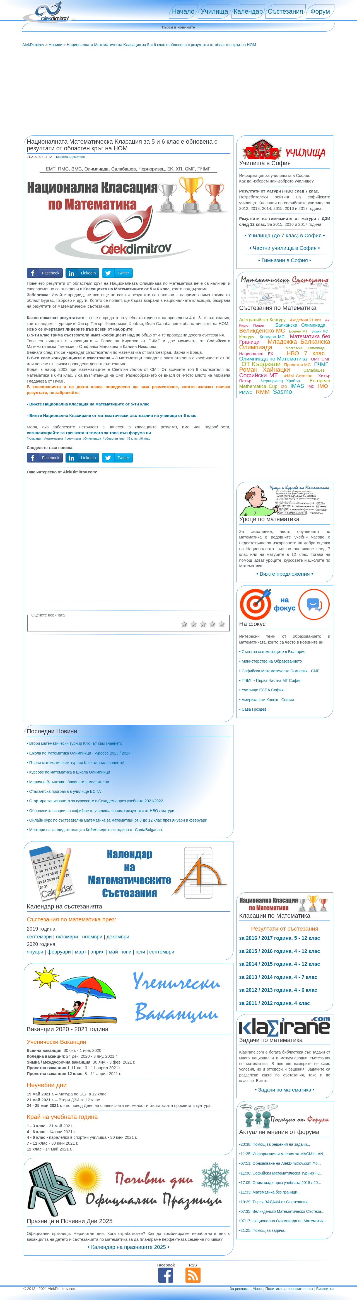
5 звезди (221, 623)
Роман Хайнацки (264, 369)
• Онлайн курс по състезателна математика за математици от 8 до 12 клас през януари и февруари (117, 820)
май (113, 952)
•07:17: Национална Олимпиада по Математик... (283, 1221)
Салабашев (314, 370)
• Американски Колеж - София (266, 700)
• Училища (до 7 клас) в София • (285, 235)
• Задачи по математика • (285, 1090)
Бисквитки (325, 1289)
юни (127, 952)
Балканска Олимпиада (300, 325)
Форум (320, 11)
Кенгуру (246, 336)
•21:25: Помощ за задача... (263, 1230)
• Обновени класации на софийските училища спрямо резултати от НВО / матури (100, 810)
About (257, 1289)
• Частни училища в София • (285, 248)
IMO (323, 386)
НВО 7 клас (306, 353)
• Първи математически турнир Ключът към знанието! (75, 762)
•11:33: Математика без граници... (270, 1192)
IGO (284, 387)
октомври (67, 937)
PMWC (246, 392)
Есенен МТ (298, 331)
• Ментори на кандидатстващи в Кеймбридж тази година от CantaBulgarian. (95, 829)
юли (140, 952)
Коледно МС (272, 336)
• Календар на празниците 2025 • (128, 1247)
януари (35, 952)
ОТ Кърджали (261, 363)
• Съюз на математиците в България (272, 651)
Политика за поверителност (289, 1289)
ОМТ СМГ (320, 359)
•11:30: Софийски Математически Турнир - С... (281, 1173)
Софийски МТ (258, 375)
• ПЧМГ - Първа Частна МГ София (270, 680)
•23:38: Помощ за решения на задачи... (274, 1144)
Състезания (285, 11)
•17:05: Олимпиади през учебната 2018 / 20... (280, 1182)
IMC (311, 386)
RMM (263, 391)
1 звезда (184, 623)
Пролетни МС (297, 364)
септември (39, 937)
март (80, 952)
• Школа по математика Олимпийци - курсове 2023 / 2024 (79, 753)
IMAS (297, 386)
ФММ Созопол (298, 375)
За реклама (240, 1289)
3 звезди (203, 623)
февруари (59, 952)
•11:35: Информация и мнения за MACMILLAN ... (283, 1154)
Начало (183, 11)
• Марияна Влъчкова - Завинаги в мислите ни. (68, 782)
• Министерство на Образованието (270, 661)
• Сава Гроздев (253, 709)
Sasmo (282, 391)
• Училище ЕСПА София (261, 690)
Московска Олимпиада (305, 348)
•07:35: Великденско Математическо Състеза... (281, 1211)
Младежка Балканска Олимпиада (284, 344)
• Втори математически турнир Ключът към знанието (74, 743)
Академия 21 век (305, 320)
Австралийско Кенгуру (262, 319)
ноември (92, 937)
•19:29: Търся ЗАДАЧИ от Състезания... (275, 1202)
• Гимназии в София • (284, 260)
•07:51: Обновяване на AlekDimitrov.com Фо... (280, 1163)
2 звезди (193, 623)
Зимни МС (320, 331)
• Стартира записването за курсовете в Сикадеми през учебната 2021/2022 (95, 801)
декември (118, 937)
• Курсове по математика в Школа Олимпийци (68, 772)
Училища (214, 11)
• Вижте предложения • (284, 574)
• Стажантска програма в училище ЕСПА (64, 791)
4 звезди (212, 623)
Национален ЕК (256, 353)
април (97, 952)
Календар (248, 11)
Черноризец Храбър (280, 381)
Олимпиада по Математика (273, 359)
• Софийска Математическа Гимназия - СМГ (279, 671)
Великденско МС (262, 330)
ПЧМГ (321, 364)
